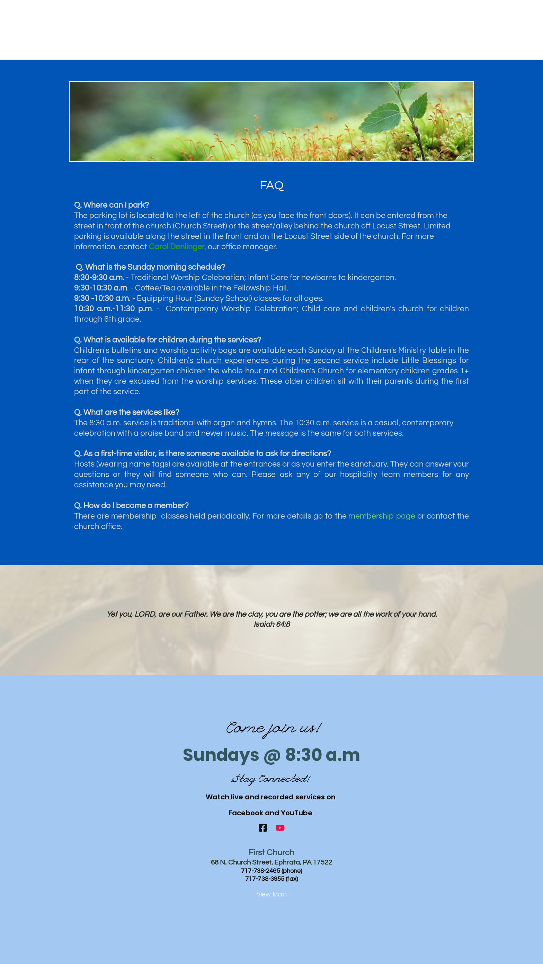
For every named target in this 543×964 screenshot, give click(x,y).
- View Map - (271, 894)
